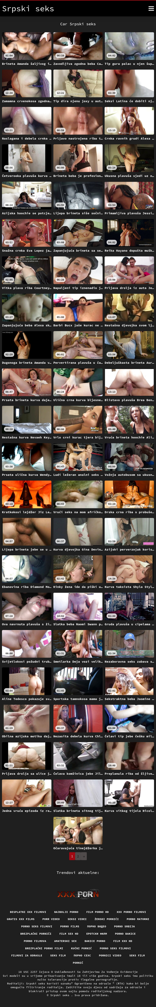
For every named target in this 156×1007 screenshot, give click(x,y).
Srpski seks (60, 995)
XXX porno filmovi (131, 912)
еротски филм (96, 933)
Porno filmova (35, 941)
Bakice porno (95, 941)
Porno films (69, 926)
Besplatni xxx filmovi (28, 912)
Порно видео (96, 926)
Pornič (78, 962)
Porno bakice (125, 933)
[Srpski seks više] (151, 8)
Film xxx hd (122, 941)
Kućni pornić (81, 948)
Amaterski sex (65, 941)
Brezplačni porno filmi (44, 948)
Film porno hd (97, 912)
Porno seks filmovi (36, 926)
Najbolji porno (66, 912)
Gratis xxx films (21, 919)
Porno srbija (124, 926)
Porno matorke (138, 919)
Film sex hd (68, 933)
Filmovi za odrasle (26, 955)
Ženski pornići (107, 919)
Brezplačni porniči (36, 933)
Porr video (51, 919)
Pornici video (110, 955)
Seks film (58, 955)
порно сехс (82, 955)
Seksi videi (77, 919)
